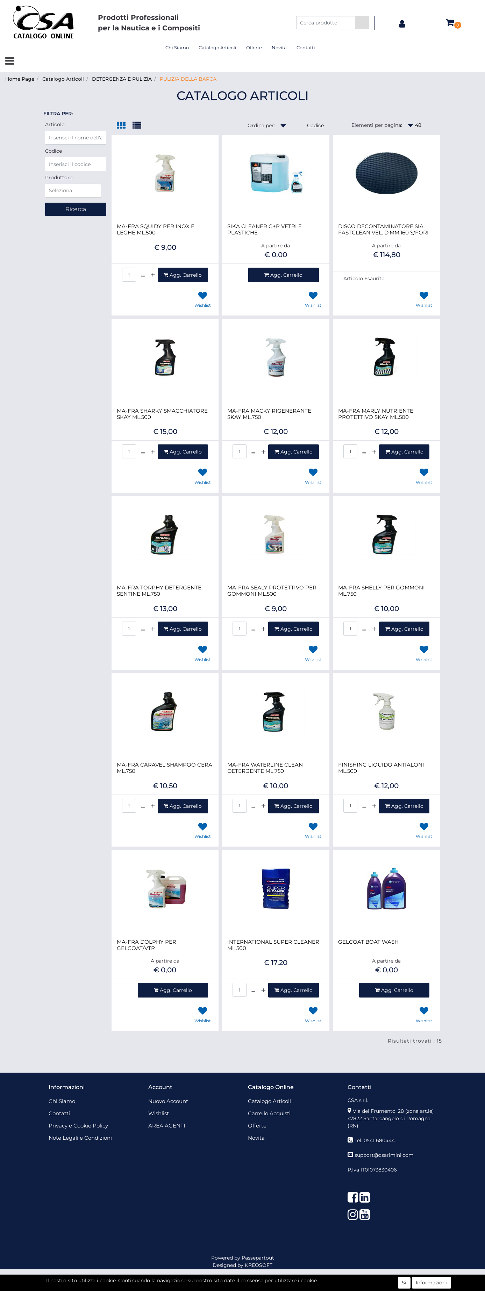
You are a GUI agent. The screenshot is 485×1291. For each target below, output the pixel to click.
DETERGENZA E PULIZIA (122, 79)
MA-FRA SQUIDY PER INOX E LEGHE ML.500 (155, 229)
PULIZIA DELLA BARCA (188, 79)
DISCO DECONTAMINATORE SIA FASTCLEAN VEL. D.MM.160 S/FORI (383, 229)
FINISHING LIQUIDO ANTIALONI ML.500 (381, 768)
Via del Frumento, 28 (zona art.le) (393, 1111)
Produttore (58, 177)
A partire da (275, 245)
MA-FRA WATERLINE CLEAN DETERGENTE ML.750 (265, 768)
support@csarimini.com (384, 1155)
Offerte (254, 47)
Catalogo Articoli (217, 47)
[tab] (125, 126)
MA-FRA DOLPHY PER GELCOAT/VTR (146, 945)
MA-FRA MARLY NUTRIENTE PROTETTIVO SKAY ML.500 (375, 414)
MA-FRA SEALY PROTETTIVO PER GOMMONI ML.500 (271, 591)
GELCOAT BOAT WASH (368, 942)
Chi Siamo (177, 47)
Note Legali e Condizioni (80, 1137)
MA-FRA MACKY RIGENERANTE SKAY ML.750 (269, 414)
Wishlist (158, 1113)
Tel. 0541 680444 (375, 1140)
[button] (362, 22)
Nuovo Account (168, 1101)
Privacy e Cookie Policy (78, 1125)
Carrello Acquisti (269, 1113)
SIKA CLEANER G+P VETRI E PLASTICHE (264, 229)
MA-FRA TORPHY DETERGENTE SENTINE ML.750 (159, 591)
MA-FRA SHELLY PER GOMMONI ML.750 (381, 591)
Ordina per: (261, 125)
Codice (53, 151)
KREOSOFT (258, 1265)
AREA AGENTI (166, 1125)
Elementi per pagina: (376, 125)
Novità (279, 47)
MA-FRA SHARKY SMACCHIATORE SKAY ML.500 (162, 414)
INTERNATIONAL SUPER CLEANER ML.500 (273, 945)
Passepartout (258, 1258)
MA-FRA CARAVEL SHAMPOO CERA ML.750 (164, 768)
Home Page (19, 79)
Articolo (55, 124)
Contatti (306, 47)
